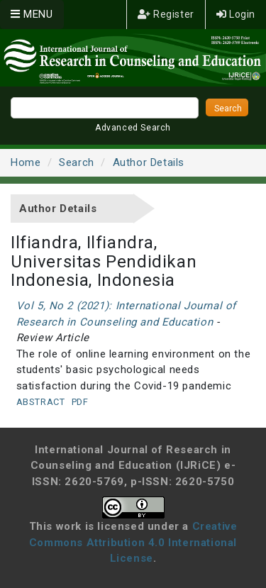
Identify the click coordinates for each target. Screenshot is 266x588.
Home (25, 162)
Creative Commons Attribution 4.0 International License (133, 542)
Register (166, 14)
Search (76, 162)
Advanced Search (133, 128)
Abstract (40, 401)
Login (235, 14)
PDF (80, 401)
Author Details (148, 162)
